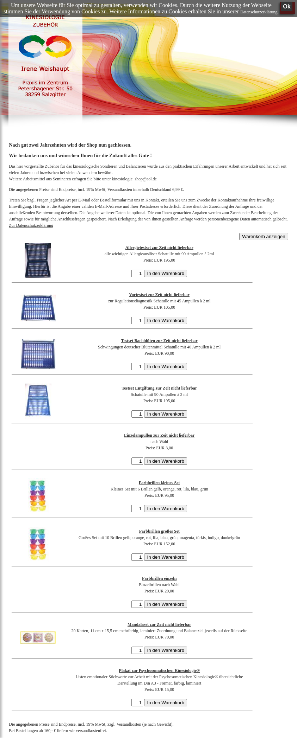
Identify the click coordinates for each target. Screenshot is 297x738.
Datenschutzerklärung (258, 11)
